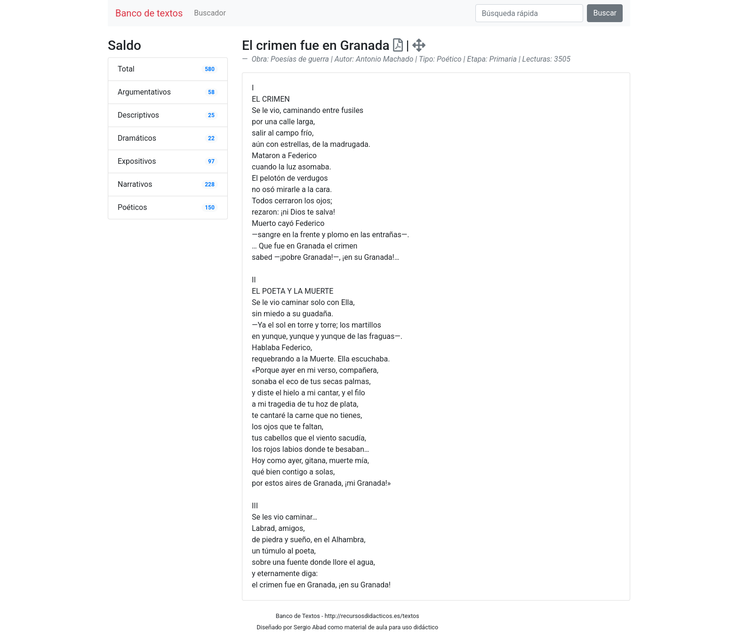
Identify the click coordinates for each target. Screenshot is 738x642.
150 (210, 207)
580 (210, 69)
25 (211, 115)
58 (211, 92)
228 (210, 184)
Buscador (210, 12)
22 (211, 138)
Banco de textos (149, 13)
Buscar (605, 12)
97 (211, 161)
